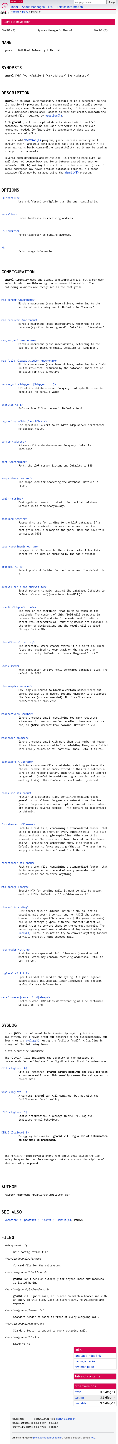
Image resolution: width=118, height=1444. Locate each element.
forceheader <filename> (18, 824)
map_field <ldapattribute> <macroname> (29, 360)
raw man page (84, 1367)
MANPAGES (16, 1)
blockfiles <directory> (18, 642)
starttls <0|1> (12, 404)
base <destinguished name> (20, 546)
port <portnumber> (14, 461)
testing (15, 12)
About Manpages (33, 7)
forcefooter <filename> (18, 862)
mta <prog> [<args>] (15, 886)
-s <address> (10, 231)
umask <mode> (10, 666)
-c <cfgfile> (10, 197)
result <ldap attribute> (18, 607)
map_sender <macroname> (18, 299)
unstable (80, 1403)
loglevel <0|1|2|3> (15, 973)
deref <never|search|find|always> (25, 997)
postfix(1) (31, 1219)
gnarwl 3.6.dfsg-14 (65, 1419)
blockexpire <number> (16, 686)
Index (15, 7)
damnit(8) (72, 172)
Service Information (70, 7)
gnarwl (25, 12)
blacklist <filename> (16, 793)
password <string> (14, 518)
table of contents (87, 1376)
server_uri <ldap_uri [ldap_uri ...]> (28, 384)
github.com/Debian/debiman (47, 1437)
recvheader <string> (15, 949)
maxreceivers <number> (17, 713)
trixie (78, 1392)
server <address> (13, 441)
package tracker (85, 1361)
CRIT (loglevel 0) (14, 1068)
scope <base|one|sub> (16, 478)
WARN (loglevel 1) (14, 1091)
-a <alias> (9, 214)
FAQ (50, 7)
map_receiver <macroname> (19, 320)
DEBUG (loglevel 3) (15, 1132)
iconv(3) (25, 933)
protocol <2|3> (12, 566)
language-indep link (88, 1356)
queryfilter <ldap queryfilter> (24, 586)
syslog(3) (32, 1040)
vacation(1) (53, 115)
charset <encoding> (15, 907)
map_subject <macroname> (18, 340)
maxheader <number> (15, 737)
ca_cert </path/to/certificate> (24, 421)
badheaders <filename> (17, 761)
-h (2, 247)
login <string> (12, 498)
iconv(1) (48, 1219)
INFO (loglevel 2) (14, 1112)
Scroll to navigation (17, 22)
